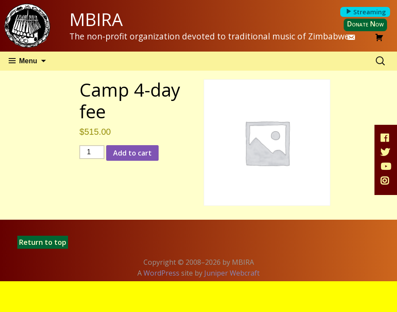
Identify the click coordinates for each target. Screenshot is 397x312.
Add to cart (132, 153)
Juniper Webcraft (232, 273)
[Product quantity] (91, 152)
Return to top (42, 242)
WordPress (161, 273)
